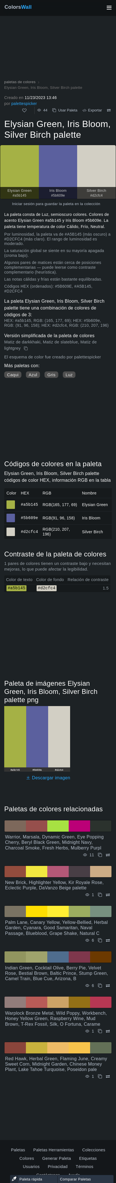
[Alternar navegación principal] (108, 7)
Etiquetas (88, 1158)
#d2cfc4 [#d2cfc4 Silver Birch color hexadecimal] (11, 529)
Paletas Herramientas (53, 1150)
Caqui (13, 374)
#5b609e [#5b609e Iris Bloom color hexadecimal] (11, 515)
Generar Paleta (56, 1158)
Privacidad (58, 1166)
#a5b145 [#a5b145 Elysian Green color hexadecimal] (11, 502)
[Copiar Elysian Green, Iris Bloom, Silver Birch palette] (26, 348)
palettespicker (24, 103)
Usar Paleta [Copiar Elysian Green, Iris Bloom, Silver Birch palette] (64, 110)
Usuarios (31, 1166)
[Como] (24, 110)
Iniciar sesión (23, 204)
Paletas (18, 1150)
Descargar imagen (48, 777)
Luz (69, 374)
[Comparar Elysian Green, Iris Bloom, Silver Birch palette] (108, 110)
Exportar (92, 110)
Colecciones (93, 1150)
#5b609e (29, 517)
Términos (84, 1166)
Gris (51, 374)
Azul (33, 374)
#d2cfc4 (29, 531)
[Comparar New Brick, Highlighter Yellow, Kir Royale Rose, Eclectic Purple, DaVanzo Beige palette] (108, 895)
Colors (18, 7)
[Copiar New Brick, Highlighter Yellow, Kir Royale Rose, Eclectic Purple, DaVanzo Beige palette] (100, 895)
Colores (26, 1158)
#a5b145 (29, 504)
